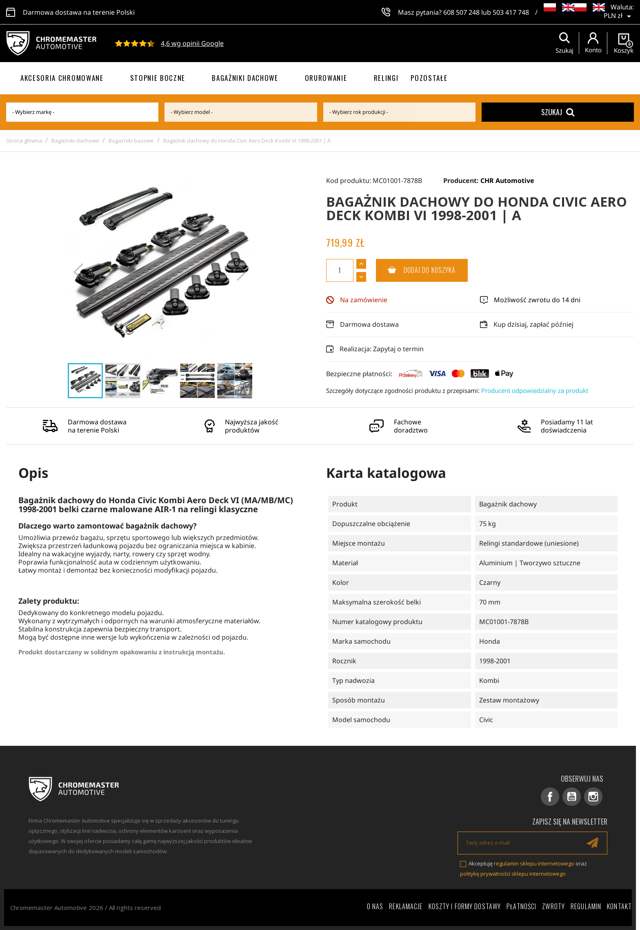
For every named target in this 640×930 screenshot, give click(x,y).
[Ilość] (339, 270)
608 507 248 (461, 12)
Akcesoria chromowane (62, 78)
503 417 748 (511, 12)
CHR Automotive (507, 180)
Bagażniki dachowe (245, 78)
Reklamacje (405, 906)
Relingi (386, 78)
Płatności (521, 906)
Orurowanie (326, 78)
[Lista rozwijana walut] (619, 12)
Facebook (550, 796)
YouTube (571, 796)
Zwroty (553, 906)
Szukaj (557, 112)
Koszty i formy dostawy (465, 906)
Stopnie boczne (158, 78)
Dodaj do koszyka (416, 270)
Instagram (593, 796)
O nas (375, 906)
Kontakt (619, 906)
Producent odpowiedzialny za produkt (534, 390)
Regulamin (586, 906)
